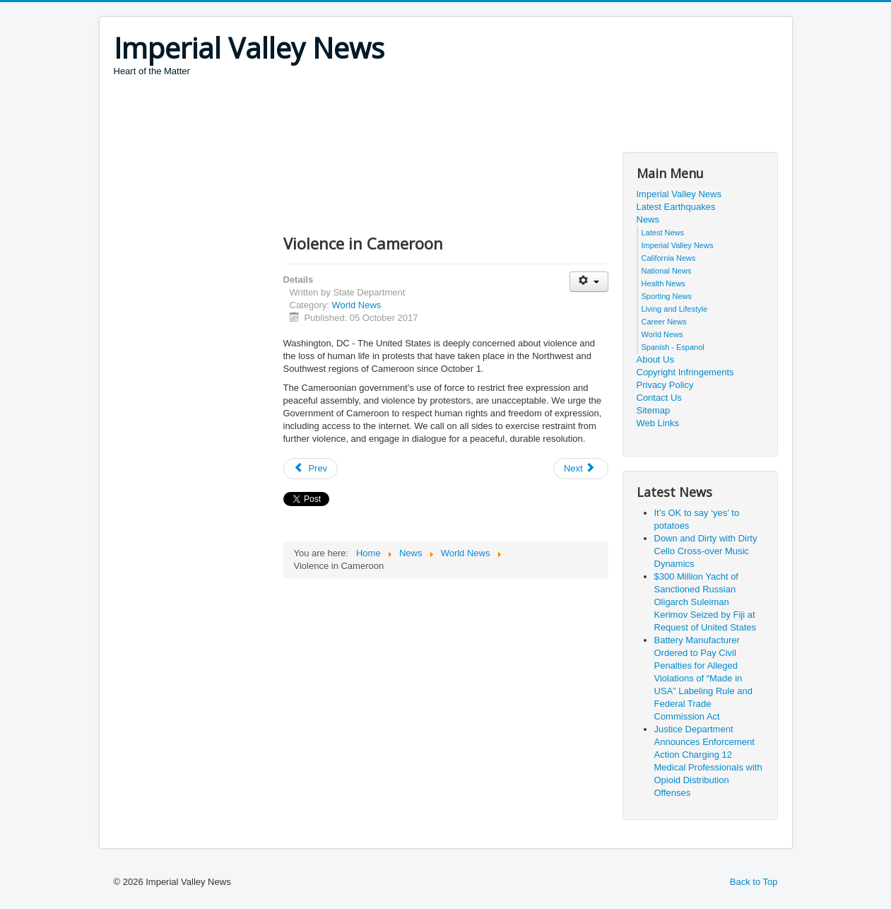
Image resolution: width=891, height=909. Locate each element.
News (648, 219)
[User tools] (589, 281)
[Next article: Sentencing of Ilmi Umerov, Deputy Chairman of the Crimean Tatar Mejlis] (580, 468)
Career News (664, 321)
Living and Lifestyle (675, 309)
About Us (655, 359)
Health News (663, 283)
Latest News (663, 232)
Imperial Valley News (679, 194)
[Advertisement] (371, 116)
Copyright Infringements (685, 372)
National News (667, 270)
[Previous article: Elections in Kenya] (310, 468)
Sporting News (667, 296)
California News (669, 258)
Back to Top (754, 881)
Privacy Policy (665, 385)
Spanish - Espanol (673, 347)
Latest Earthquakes (676, 206)
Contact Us (659, 397)
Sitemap (654, 410)
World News (356, 305)
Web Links (658, 423)
